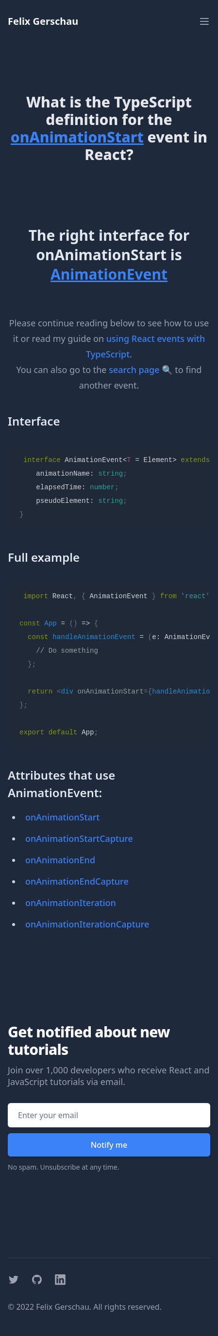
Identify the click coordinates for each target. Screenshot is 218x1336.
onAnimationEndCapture (77, 881)
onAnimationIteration (70, 902)
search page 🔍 (140, 369)
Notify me (109, 1145)
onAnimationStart (62, 817)
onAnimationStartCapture (79, 838)
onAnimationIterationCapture (87, 924)
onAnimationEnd (60, 860)
